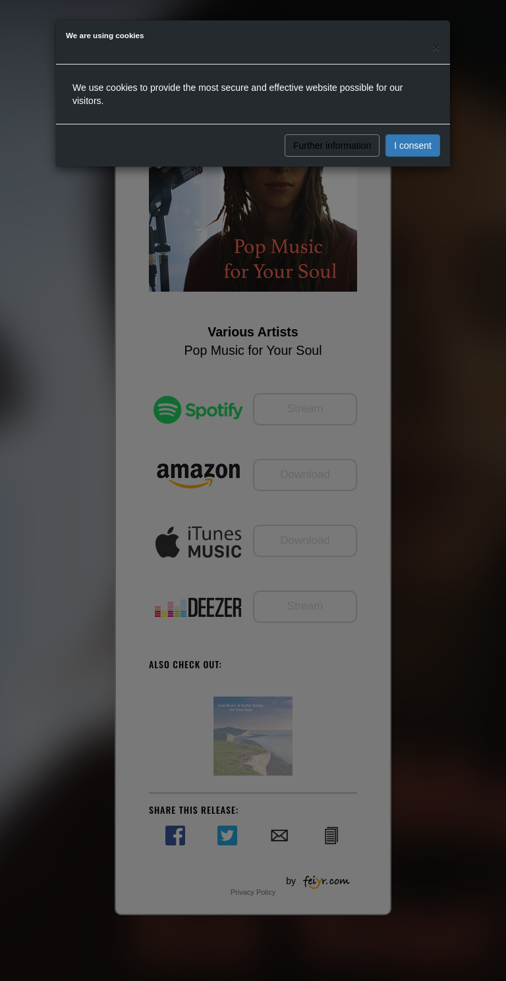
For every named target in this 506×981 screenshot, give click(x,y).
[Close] (436, 47)
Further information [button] (332, 145)
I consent (413, 145)
